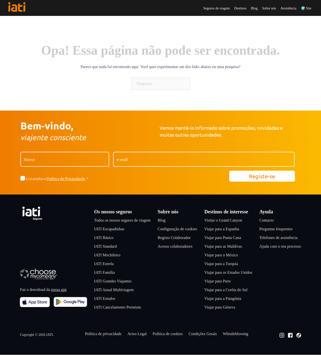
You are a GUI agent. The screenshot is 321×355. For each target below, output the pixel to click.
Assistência (288, 8)
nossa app (59, 290)
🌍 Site (306, 8)
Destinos (240, 8)
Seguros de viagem (216, 8)
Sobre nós (269, 8)
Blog (254, 8)
